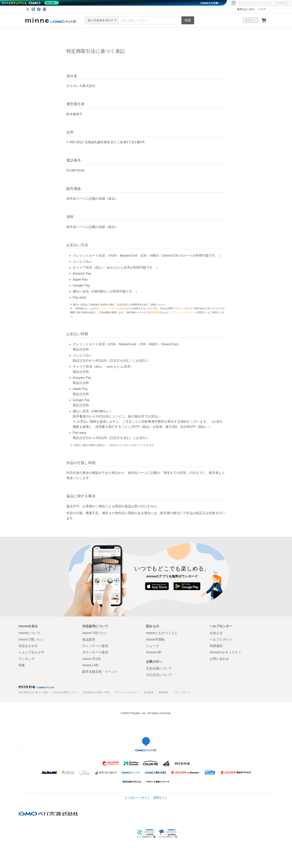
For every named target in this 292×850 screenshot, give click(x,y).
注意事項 (156, 312)
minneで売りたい (94, 633)
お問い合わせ (219, 659)
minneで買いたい (31, 639)
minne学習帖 (155, 639)
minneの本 (153, 652)
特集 (22, 665)
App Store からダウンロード (156, 586)
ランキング (27, 659)
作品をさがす (28, 646)
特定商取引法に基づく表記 (33, 692)
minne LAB (90, 665)
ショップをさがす (31, 652)
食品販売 (88, 639)
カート (264, 20)
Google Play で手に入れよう (186, 586)
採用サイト (160, 797)
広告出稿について (159, 668)
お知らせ (216, 633)
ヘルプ (262, 9)
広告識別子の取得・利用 (96, 692)
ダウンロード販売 (95, 652)
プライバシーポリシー (183, 312)
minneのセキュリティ (225, 652)
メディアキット (181, 692)
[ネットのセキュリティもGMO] (30, 3)
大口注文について (159, 674)
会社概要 (149, 692)
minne (36, 686)
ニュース (152, 646)
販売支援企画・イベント (100, 671)
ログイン (250, 20)
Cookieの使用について (65, 692)
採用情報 (163, 692)
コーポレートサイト (137, 797)
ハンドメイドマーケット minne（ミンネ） (51, 20)
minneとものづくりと (162, 633)
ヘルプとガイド (221, 639)
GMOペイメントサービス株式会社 (112, 308)
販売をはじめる (245, 9)
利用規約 (216, 646)
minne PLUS (91, 659)
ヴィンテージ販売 (95, 646)
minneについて (29, 633)
